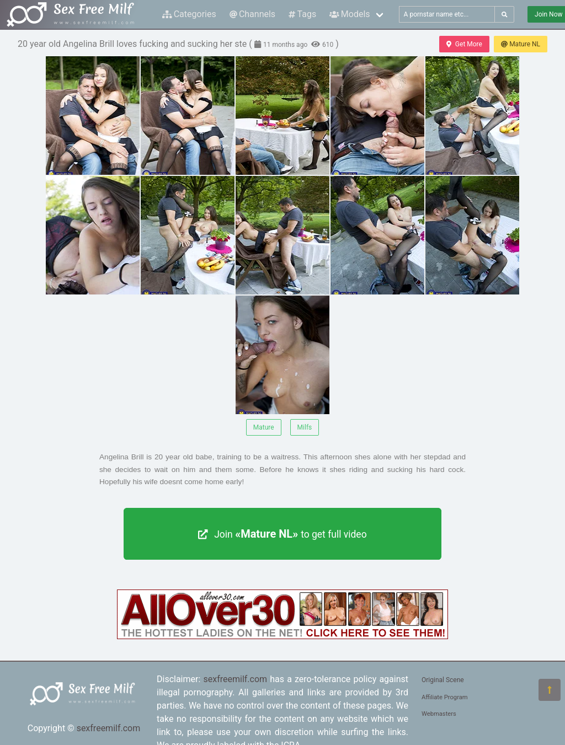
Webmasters (439, 713)
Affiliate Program (445, 697)
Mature (263, 427)
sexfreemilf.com (109, 728)
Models (349, 14)
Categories (189, 14)
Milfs (304, 427)
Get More (464, 44)
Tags (302, 14)
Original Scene (443, 680)
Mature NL (520, 44)
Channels (252, 14)
